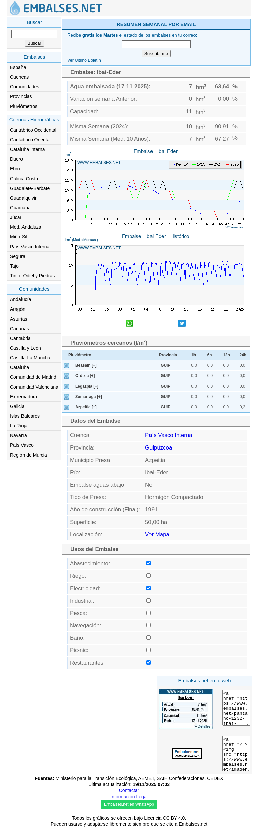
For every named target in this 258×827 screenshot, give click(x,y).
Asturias (18, 319)
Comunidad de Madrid (33, 377)
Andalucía (20, 299)
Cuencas (19, 77)
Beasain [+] (86, 365)
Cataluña (19, 367)
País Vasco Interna (29, 246)
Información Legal (128, 796)
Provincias (21, 96)
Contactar (129, 790)
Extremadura (23, 396)
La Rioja (18, 425)
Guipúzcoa (158, 447)
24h (243, 355)
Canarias (19, 328)
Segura (17, 256)
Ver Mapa (157, 534)
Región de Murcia (28, 455)
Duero (16, 159)
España (18, 67)
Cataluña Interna (27, 149)
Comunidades (24, 86)
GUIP (165, 365)
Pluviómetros (23, 106)
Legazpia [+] (86, 386)
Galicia (17, 406)
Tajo (14, 266)
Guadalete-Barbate (30, 188)
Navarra (18, 435)
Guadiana (20, 207)
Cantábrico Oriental (30, 139)
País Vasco (22, 445)
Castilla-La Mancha (30, 357)
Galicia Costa (24, 178)
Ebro (15, 168)
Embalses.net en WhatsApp (129, 804)
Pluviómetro (79, 355)
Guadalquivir (23, 198)
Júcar (16, 217)
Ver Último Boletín (84, 60)
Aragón (17, 309)
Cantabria (20, 338)
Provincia (168, 355)
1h (193, 355)
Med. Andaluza (25, 227)
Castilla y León (25, 348)
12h (226, 355)
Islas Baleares (25, 416)
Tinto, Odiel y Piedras (32, 275)
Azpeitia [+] (86, 407)
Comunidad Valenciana (34, 387)
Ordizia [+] (85, 375)
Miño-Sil (18, 236)
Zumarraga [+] (88, 396)
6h (209, 355)
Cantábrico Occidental (33, 130)
